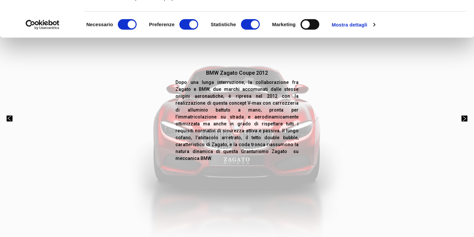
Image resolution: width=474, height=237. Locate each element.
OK (419, 17)
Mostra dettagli (349, 58)
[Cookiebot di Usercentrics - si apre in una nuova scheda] (42, 59)
